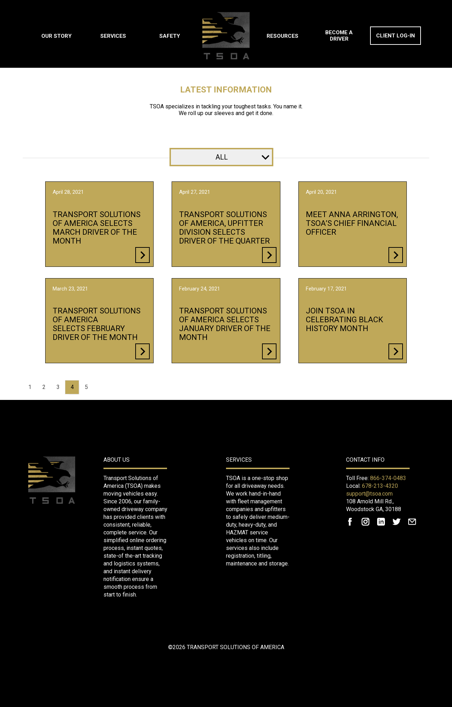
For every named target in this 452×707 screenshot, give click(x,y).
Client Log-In (395, 35)
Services (113, 36)
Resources (282, 36)
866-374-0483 (388, 478)
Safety (169, 36)
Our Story (56, 36)
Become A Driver (339, 35)
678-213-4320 (380, 486)
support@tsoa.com (369, 493)
